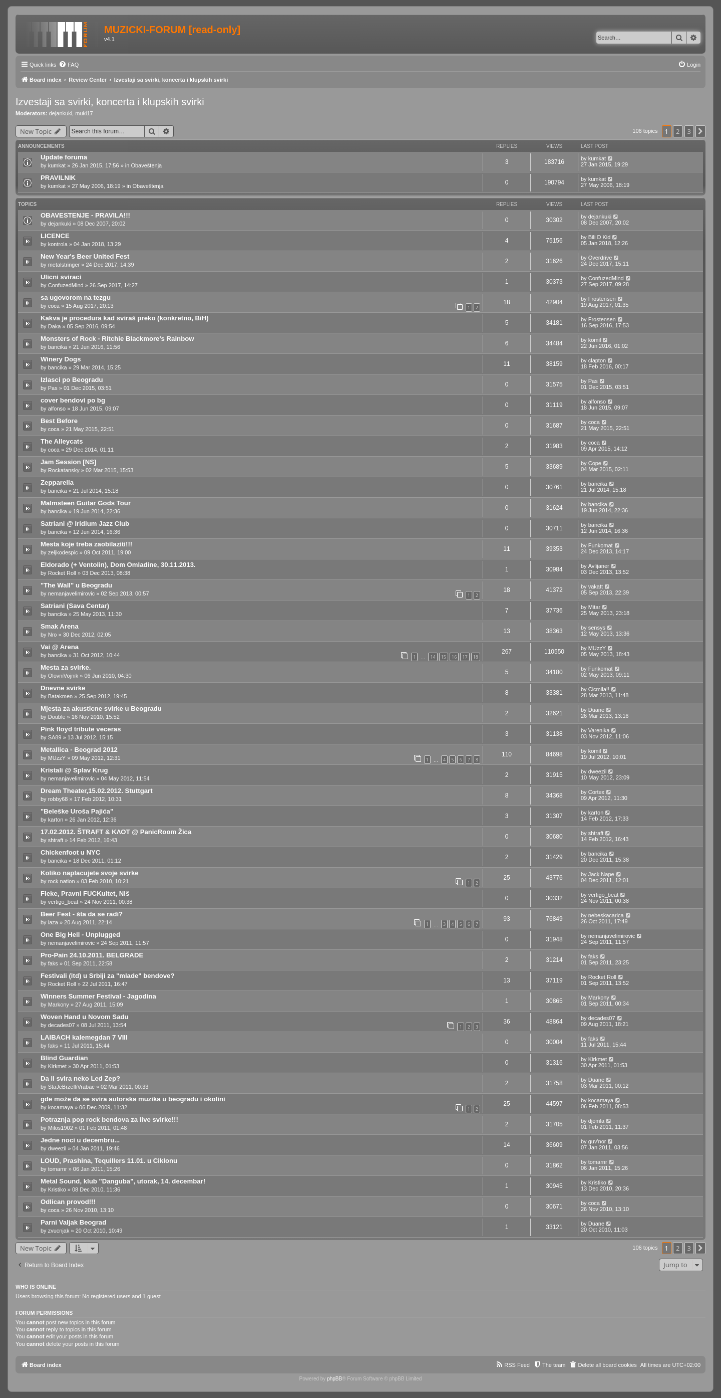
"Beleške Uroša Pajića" (77, 811)
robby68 (58, 799)
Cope (594, 463)
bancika (57, 347)
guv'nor (597, 1141)
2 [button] (677, 131)
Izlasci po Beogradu (72, 379)
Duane (596, 710)
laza (53, 922)
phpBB (334, 1378)
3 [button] (689, 131)
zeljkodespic (63, 552)
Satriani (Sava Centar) (75, 606)
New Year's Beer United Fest (85, 256)
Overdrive (600, 258)
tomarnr (57, 1169)
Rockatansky (64, 470)
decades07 (61, 1025)
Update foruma (64, 157)
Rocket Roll (62, 573)
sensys (596, 628)
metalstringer (64, 265)
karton (56, 820)
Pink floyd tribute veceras (81, 729)
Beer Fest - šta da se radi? (82, 914)
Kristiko (57, 1189)
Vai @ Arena (60, 647)
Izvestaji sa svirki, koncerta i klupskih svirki (110, 101)
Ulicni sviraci (61, 277)
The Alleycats (62, 441)
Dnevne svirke (63, 688)
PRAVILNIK (58, 177)
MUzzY (597, 648)
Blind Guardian (64, 1058)
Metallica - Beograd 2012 (79, 749)
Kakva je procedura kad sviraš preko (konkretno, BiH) (125, 318)
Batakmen (60, 696)
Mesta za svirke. (66, 667)
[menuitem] (69, 65)
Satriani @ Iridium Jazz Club (85, 523)
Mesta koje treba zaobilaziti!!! (86, 544)
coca (54, 306)
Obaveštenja (146, 165)
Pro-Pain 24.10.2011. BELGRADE (92, 955)
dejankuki (60, 113)
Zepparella (57, 482)
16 (454, 657)
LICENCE (55, 236)
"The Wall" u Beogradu (76, 585)
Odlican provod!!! (68, 1202)
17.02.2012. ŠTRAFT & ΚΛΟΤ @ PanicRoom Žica (116, 832)
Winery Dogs (61, 359)
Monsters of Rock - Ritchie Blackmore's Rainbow (117, 338)
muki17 (84, 113)
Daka (54, 326)
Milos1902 (60, 1128)
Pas (53, 388)
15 (443, 657)
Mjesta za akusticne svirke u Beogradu (101, 708)
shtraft (56, 840)
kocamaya (60, 1107)
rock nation (61, 881)
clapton (597, 360)
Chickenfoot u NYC (70, 852)
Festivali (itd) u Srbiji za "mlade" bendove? (108, 975)
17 (464, 657)
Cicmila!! (598, 689)
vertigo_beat (63, 902)
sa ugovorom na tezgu (76, 297)
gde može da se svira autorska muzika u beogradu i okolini (133, 1099)
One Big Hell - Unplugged (80, 934)
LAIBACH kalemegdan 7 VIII (84, 1037)
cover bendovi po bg (73, 400)
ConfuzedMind (66, 285)
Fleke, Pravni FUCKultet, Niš (85, 893)
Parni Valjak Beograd (73, 1222)
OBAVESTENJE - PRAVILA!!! (85, 215)
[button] (700, 131)
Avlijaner (598, 566)
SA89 (55, 737)
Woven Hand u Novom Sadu (85, 1017)
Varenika (599, 730)
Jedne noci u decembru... (80, 1140)
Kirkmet (57, 1066)
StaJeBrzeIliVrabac (71, 1087)
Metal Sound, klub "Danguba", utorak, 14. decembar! (123, 1181)
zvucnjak (59, 1231)
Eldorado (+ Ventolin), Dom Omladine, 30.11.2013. (118, 564)
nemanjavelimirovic (71, 593)
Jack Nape (601, 874)
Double (57, 717)
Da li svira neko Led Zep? (80, 1078)
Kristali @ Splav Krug (74, 770)
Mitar (594, 607)
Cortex (596, 792)
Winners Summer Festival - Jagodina (98, 996)
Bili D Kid (599, 237)
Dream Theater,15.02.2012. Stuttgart (97, 790)
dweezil (597, 771)
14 (432, 657)
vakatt (595, 586)
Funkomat (600, 545)
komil (594, 340)
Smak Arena (60, 626)
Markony (58, 1005)
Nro (52, 635)
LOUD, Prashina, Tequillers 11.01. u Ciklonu (109, 1160)
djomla (596, 1121)
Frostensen (602, 299)
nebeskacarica (606, 915)
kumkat (57, 165)
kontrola (58, 244)
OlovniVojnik (63, 676)
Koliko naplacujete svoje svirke (90, 873)
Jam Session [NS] (68, 462)
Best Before (59, 421)
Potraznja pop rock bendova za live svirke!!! (109, 1119)
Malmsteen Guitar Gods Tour (86, 503)
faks (53, 963)
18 (475, 657)
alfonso (57, 409)
